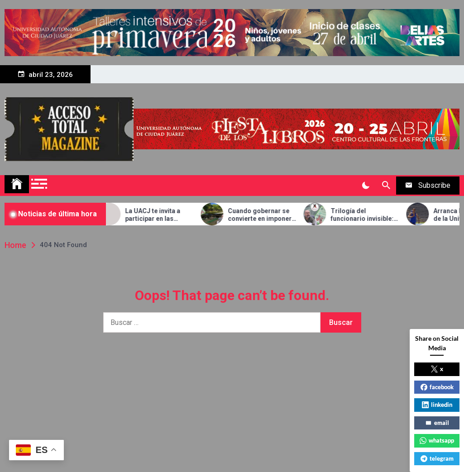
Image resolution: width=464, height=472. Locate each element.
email (437, 422)
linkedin (437, 404)
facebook (437, 387)
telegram (437, 458)
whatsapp (437, 440)
